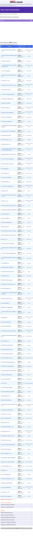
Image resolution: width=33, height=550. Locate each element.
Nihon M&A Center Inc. (6, 89)
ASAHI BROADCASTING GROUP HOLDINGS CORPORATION (9, 149)
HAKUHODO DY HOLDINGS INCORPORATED (9, 293)
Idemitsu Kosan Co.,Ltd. (6, 440)
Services (29, 89)
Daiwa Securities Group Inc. (7, 298)
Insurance (28, 121)
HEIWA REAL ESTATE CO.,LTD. (8, 435)
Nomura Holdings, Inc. (6, 107)
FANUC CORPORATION (7, 117)
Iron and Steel (29, 263)
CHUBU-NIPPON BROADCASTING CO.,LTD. (9, 196)
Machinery (28, 400)
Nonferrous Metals (29, 336)
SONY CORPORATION (6, 326)
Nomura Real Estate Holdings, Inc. (8, 362)
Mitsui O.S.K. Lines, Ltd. (6, 414)
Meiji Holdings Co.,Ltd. (6, 395)
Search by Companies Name (7, 507)
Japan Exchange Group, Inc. (7, 357)
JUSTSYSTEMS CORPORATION (8, 444)
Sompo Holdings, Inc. (6, 214)
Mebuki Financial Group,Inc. (7, 280)
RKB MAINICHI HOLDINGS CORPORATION (9, 126)
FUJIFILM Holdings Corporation (8, 391)
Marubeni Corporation (6, 103)
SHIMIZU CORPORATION (7, 374)
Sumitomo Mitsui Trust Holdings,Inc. (9, 131)
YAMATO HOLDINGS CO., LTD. (8, 478)
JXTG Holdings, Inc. (6, 173)
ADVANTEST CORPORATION (8, 366)
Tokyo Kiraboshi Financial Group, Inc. (9, 370)
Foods (29, 422)
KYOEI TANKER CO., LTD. (7, 466)
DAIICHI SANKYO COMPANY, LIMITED (9, 248)
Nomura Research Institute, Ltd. (8, 163)
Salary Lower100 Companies (7, 515)
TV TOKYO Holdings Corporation (8, 94)
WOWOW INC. (5, 317)
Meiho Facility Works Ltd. (7, 449)
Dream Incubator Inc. (6, 218)
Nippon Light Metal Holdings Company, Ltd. (9, 336)
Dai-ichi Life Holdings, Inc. (7, 496)
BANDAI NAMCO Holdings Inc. (8, 267)
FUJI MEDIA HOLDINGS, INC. (8, 186)
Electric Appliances (29, 117)
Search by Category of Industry (8, 504)
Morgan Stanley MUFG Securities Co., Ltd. (9, 50)
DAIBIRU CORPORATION (7, 483)
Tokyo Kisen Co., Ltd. (6, 431)
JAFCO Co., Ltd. (5, 201)
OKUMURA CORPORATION (7, 409)
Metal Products (29, 177)
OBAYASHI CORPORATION (7, 307)
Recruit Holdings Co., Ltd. (7, 453)
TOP (1, 14)
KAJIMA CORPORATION (7, 222)
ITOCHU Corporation (6, 70)
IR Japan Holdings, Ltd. (6, 288)
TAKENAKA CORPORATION (7, 345)
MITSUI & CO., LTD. (6, 80)
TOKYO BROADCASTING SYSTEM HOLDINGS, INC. (9, 66)
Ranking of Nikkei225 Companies (8, 517)
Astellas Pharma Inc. (6, 275)
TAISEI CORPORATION (6, 322)
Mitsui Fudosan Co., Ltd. (6, 139)
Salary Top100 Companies (6, 512)
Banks (29, 131)
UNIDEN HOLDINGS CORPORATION (9, 209)
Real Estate (29, 75)
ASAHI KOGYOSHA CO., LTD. (8, 426)
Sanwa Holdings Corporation (7, 353)
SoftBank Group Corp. (6, 144)
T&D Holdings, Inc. (5, 341)
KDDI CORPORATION (6, 487)
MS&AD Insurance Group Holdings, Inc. (9, 312)
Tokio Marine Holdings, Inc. (7, 121)
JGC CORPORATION (6, 474)
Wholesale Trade (28, 80)
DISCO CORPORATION (6, 400)
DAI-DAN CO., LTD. (6, 492)
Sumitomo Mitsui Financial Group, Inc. (9, 205)
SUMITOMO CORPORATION (7, 98)
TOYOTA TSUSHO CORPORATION (9, 253)
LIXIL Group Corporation (6, 177)
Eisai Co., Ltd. (4, 239)
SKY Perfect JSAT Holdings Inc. (8, 158)
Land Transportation (29, 478)
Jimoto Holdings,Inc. (6, 303)
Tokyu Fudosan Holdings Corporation (9, 230)
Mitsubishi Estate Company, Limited (9, 154)
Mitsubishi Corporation (6, 61)
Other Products (29, 267)
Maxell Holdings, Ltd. (6, 181)
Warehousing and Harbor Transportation (29, 431)
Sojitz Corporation (5, 226)
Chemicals (28, 56)
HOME (16, 528)
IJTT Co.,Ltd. (4, 383)
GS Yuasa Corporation (6, 379)
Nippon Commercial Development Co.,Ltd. (9, 76)
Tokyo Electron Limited (6, 135)
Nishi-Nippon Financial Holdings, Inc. (9, 457)
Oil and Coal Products (29, 173)
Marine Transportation (29, 466)
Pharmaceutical (29, 239)
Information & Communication (29, 66)
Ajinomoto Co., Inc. (5, 422)
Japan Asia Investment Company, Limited (9, 405)
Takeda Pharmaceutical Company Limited (9, 258)
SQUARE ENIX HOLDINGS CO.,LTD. (9, 85)
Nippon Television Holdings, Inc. (8, 112)
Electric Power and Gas (28, 470)
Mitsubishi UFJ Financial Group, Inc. (9, 284)
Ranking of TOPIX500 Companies (8, 524)
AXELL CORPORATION (6, 418)
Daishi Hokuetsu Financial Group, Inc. (9, 235)
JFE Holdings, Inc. (5, 263)
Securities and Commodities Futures (29, 51)
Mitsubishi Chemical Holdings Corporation (9, 56)
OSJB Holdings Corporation (7, 387)
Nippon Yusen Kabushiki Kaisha (8, 461)
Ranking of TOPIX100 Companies (8, 522)
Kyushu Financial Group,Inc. (7, 349)
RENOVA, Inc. (4, 470)
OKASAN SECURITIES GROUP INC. (9, 330)
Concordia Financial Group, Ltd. (8, 271)
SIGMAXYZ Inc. (5, 190)
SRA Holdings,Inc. (5, 168)
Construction (29, 222)
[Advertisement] (16, 31)
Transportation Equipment (29, 383)
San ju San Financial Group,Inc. (8, 243)
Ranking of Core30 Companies (7, 519)
